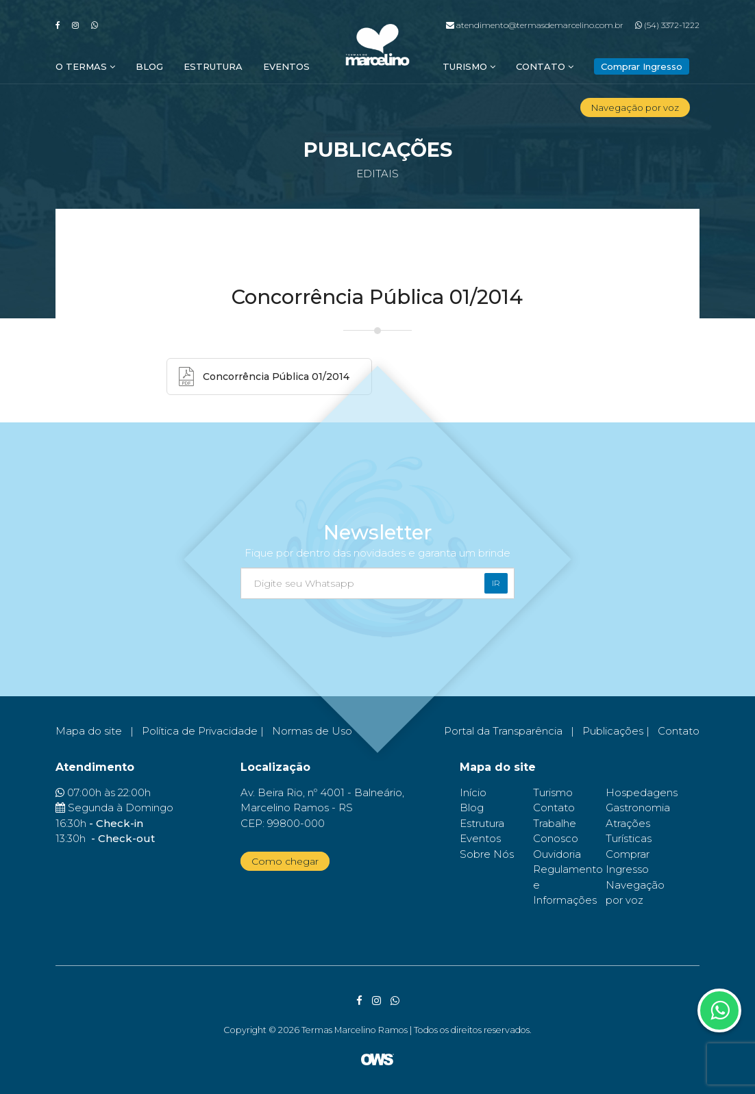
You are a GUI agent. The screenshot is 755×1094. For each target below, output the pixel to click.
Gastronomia (638, 807)
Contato (544, 66)
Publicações (612, 730)
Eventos (286, 66)
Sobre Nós (487, 854)
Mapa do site (88, 730)
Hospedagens (642, 792)
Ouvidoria (557, 854)
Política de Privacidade (200, 730)
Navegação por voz (635, 107)
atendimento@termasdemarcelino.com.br (534, 25)
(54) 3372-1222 (667, 25)
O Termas (85, 66)
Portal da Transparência (503, 730)
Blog (149, 66)
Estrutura (213, 66)
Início (473, 792)
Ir (496, 583)
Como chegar (285, 861)
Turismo (469, 66)
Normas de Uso (312, 730)
